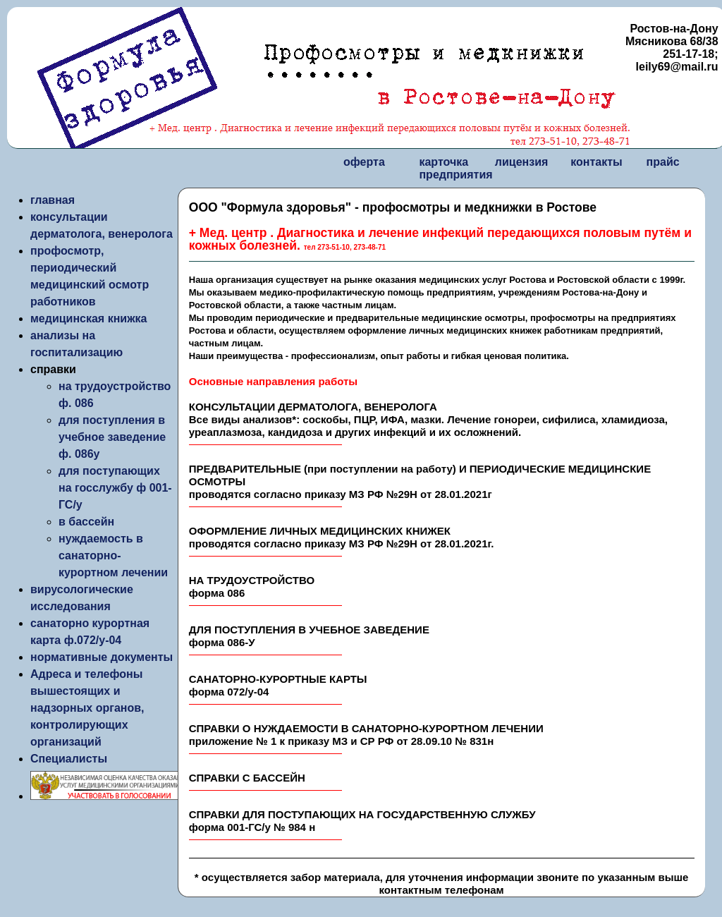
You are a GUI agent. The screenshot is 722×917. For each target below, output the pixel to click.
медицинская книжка (88, 318)
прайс (663, 162)
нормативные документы (101, 657)
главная (52, 200)
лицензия (522, 162)
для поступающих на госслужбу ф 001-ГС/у (115, 488)
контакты (596, 162)
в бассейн (86, 522)
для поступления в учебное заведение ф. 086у (112, 437)
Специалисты (68, 759)
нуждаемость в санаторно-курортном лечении (113, 555)
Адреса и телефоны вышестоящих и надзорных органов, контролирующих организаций (87, 708)
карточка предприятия (455, 168)
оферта (364, 162)
